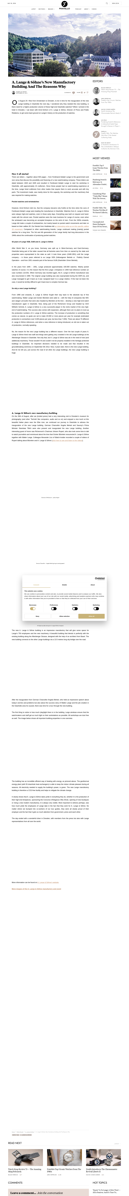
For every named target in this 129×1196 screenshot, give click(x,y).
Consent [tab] (36, 585)
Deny (37, 616)
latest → (117, 1144)
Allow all (91, 616)
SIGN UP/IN (115, 3)
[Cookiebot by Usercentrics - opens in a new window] (96, 578)
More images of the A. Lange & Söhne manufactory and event (36, 889)
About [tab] (93, 585)
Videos (94, 9)
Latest (33, 9)
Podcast (78, 9)
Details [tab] (64, 585)
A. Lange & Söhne (25, 1135)
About (86, 9)
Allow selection (64, 616)
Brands (50, 9)
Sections (42, 9)
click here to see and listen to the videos (67, 440)
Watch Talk (15, 1135)
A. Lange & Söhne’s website (48, 882)
